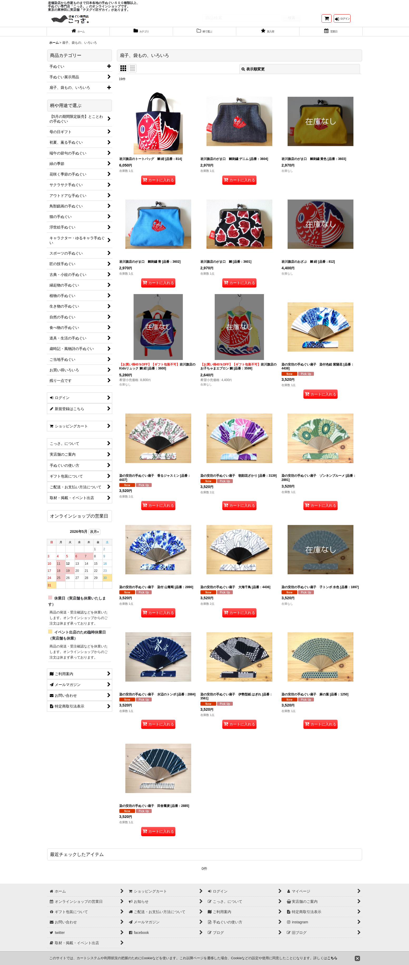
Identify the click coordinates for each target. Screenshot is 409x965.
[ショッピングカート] (327, 20)
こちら (332, 958)
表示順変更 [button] (253, 74)
